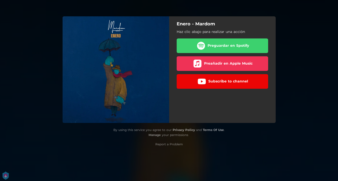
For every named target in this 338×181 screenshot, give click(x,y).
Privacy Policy (184, 130)
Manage (155, 135)
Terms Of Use (213, 130)
